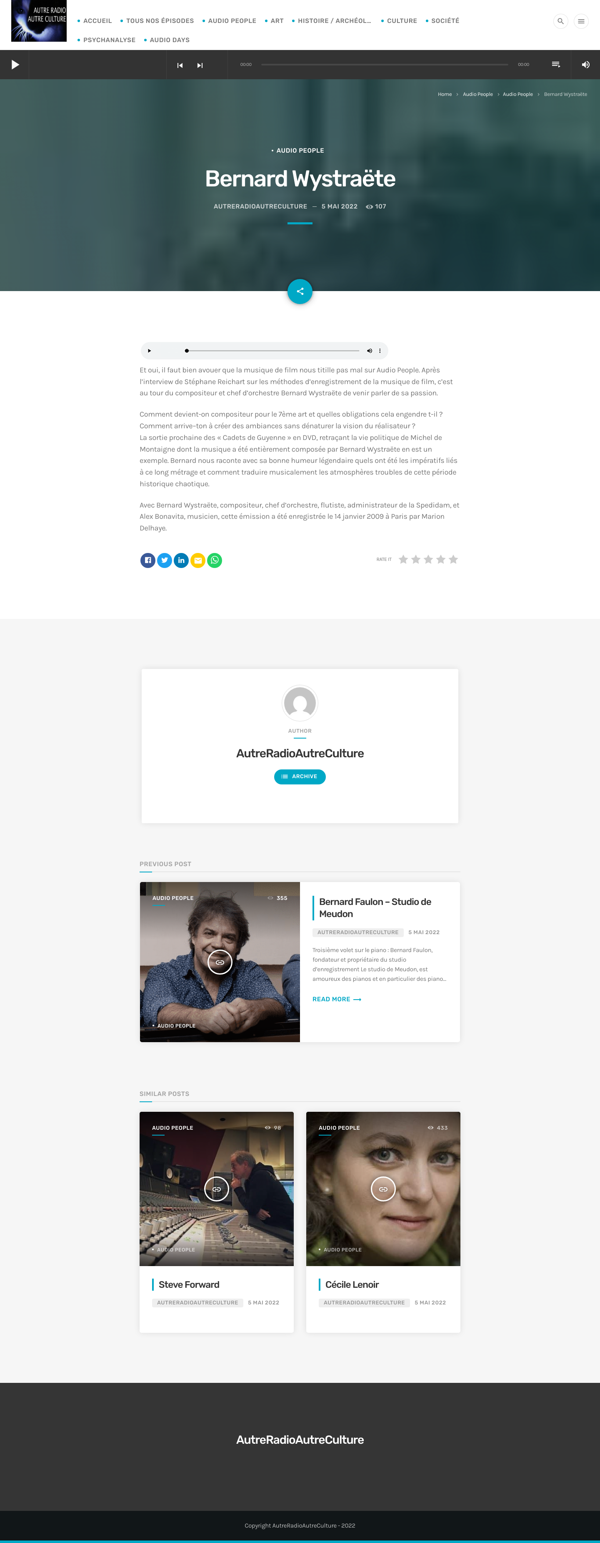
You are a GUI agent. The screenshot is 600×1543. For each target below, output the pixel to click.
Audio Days (170, 40)
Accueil (97, 21)
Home (445, 94)
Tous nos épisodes (160, 21)
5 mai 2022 (340, 206)
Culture (402, 21)
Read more (337, 999)
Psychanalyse (109, 40)
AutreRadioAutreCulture (300, 754)
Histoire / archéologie (335, 21)
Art (277, 21)
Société (446, 21)
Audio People (232, 21)
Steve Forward (189, 1284)
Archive (298, 776)
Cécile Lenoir (352, 1284)
